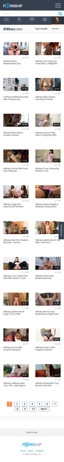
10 (33, 409)
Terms (22, 451)
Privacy (30, 451)
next (44, 409)
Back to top (32, 432)
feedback (61, 230)
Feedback (39, 451)
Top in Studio (41, 28)
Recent (55, 28)
